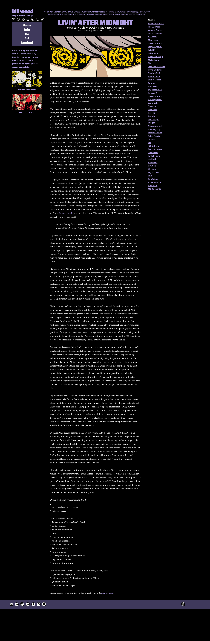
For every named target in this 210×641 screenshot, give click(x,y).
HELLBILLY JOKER (132, 11)
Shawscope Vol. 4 (156, 23)
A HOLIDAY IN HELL (70, 13)
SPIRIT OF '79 (90, 15)
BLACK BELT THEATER (54, 15)
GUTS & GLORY (80, 15)
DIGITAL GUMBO (114, 15)
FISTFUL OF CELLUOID (107, 13)
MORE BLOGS (154, 189)
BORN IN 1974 (82, 13)
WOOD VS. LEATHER (101, 15)
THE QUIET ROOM (68, 15)
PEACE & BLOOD (126, 15)
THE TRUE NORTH (93, 13)
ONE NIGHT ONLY (61, 11)
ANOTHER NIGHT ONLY (75, 11)
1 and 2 (66, 213)
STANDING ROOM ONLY (100, 11)
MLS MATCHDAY (49, 11)
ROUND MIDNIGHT (139, 15)
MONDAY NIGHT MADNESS (117, 11)
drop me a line (107, 592)
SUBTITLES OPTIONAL (122, 13)
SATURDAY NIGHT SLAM (55, 13)
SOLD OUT (87, 11)
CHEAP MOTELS (144, 11)
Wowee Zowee (155, 30)
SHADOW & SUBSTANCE (138, 13)
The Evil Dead (154, 27)
